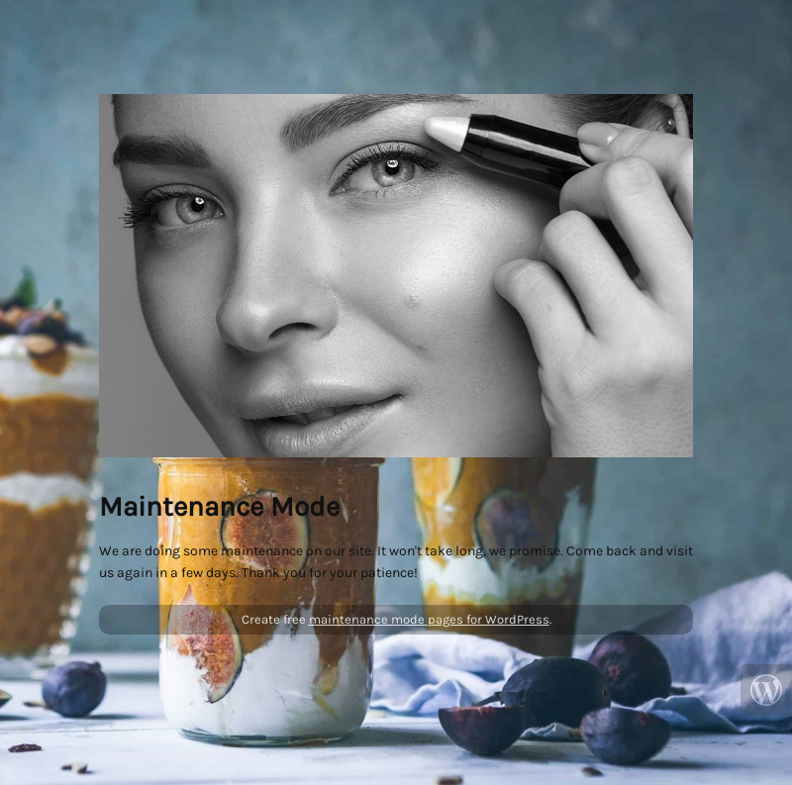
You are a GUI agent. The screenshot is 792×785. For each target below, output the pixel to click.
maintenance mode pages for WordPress (429, 619)
